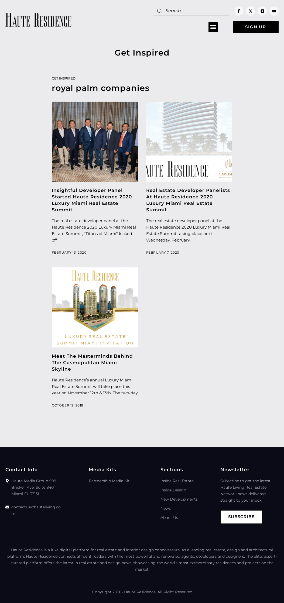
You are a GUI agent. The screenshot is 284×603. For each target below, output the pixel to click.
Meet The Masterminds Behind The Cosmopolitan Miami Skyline (92, 362)
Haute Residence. (140, 592)
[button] (213, 27)
